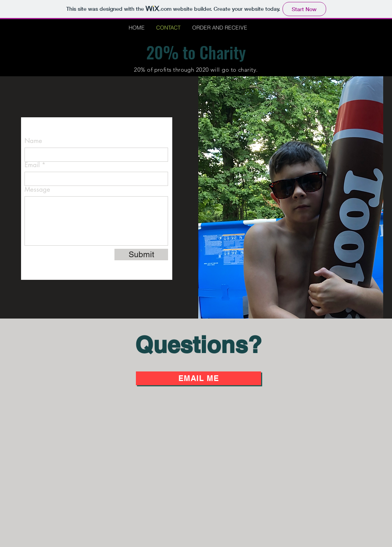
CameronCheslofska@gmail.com (84, 128)
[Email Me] (198, 378)
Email (32, 165)
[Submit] (141, 254)
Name (33, 141)
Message (37, 189)
